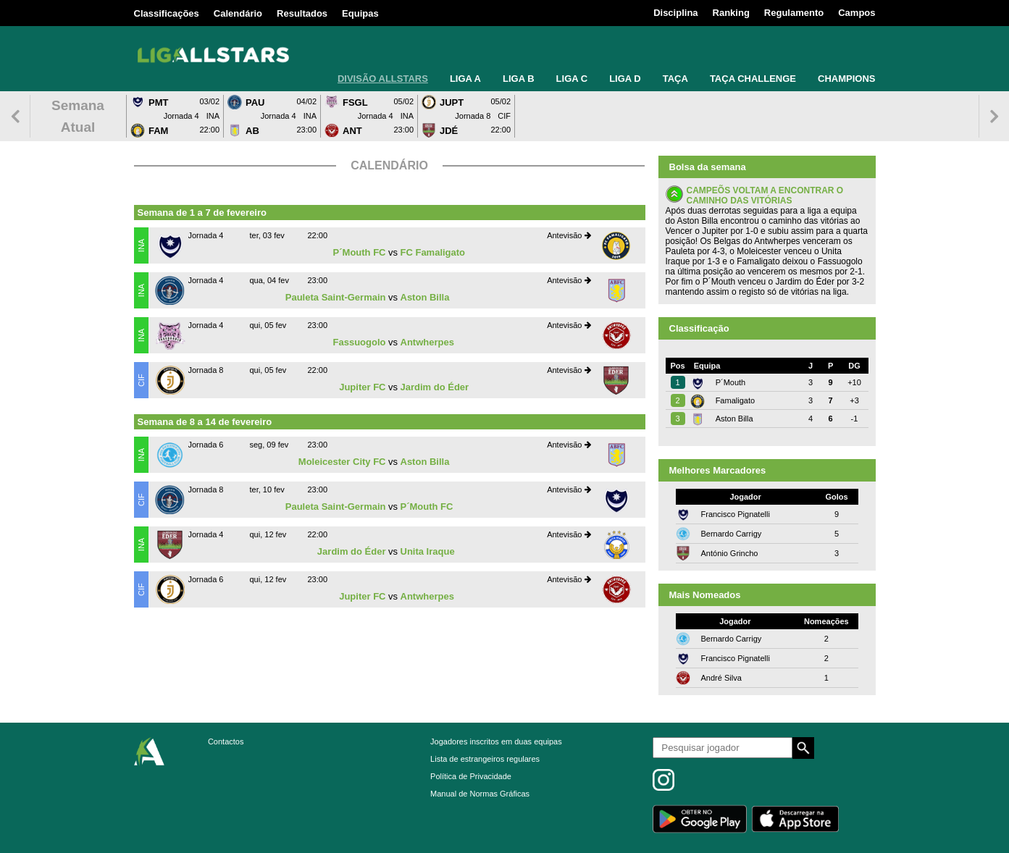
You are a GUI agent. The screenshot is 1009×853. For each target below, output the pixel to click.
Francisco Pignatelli (735, 514)
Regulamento (794, 12)
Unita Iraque (428, 551)
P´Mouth (731, 382)
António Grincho (729, 553)
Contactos (226, 741)
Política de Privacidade (470, 776)
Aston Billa (425, 297)
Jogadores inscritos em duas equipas (496, 741)
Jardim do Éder (435, 387)
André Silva (721, 677)
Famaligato (735, 400)
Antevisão (568, 235)
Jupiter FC (362, 387)
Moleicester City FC (342, 461)
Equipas (360, 13)
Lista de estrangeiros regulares (485, 759)
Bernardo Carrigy (731, 533)
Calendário (238, 13)
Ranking (731, 12)
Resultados (302, 13)
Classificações (166, 13)
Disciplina (675, 12)
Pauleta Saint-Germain (335, 297)
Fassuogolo (359, 342)
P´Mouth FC (359, 252)
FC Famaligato (433, 252)
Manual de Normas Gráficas (479, 793)
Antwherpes (427, 342)
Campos (856, 12)
